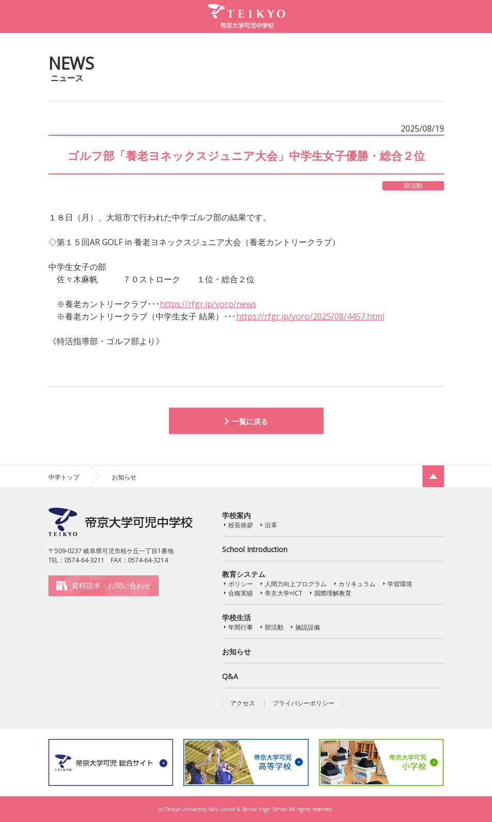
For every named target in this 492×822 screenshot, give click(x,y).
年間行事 (240, 627)
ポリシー (240, 583)
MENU (474, 16)
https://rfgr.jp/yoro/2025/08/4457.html (310, 316)
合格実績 (240, 593)
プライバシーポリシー (303, 703)
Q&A (230, 676)
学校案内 (236, 515)
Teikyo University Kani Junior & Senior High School (226, 809)
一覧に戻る (250, 421)
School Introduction (254, 549)
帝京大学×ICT (283, 593)
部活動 (274, 627)
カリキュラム (357, 583)
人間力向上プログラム (296, 583)
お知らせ (236, 651)
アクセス (242, 703)
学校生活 (236, 617)
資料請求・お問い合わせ (111, 585)
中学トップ (63, 477)
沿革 (271, 525)
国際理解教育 (332, 593)
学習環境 (399, 583)
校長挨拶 (240, 525)
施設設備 (307, 627)
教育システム (243, 574)
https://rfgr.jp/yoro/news (208, 304)
